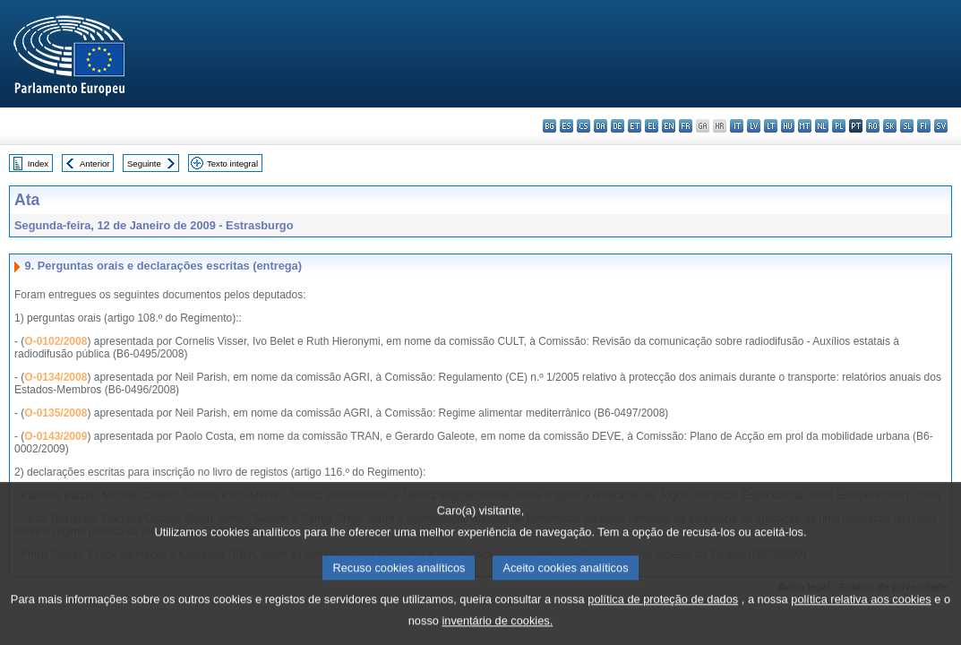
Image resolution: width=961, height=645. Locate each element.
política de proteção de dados (663, 610)
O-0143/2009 (55, 436)
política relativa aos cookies (861, 610)
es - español (566, 126)
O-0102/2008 (55, 341)
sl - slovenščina (907, 126)
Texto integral (232, 163)
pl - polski (838, 126)
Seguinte (144, 163)
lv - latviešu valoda (753, 126)
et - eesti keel (634, 126)
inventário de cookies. (497, 632)
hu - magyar (787, 126)
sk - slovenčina (890, 126)
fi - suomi (924, 126)
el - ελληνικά (651, 126)
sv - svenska (941, 126)
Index (38, 163)
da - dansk (600, 126)
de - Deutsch (617, 126)
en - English (668, 126)
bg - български (549, 126)
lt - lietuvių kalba (770, 126)
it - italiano (736, 126)
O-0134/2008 (55, 377)
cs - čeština (583, 126)
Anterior (95, 163)
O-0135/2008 (55, 413)
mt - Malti (804, 126)
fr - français (685, 126)
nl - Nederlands (821, 126)
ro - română (872, 126)
